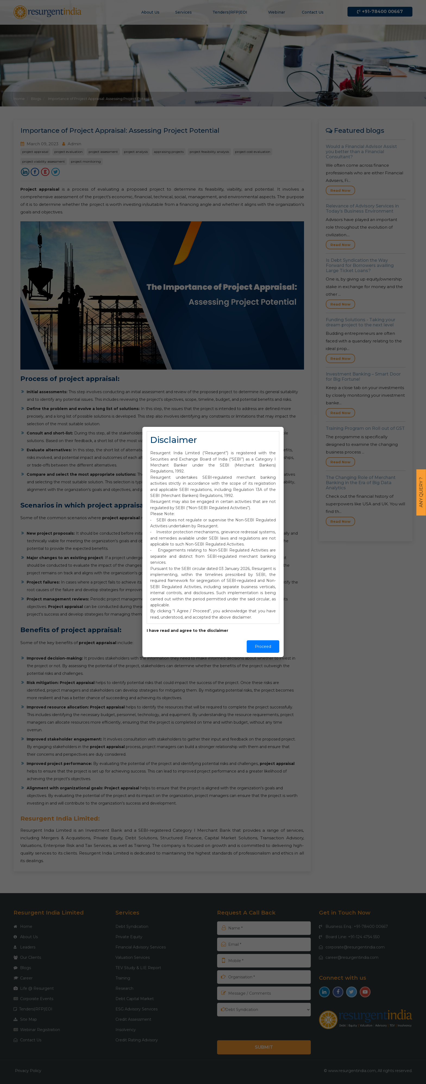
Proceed (263, 646)
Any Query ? (421, 492)
